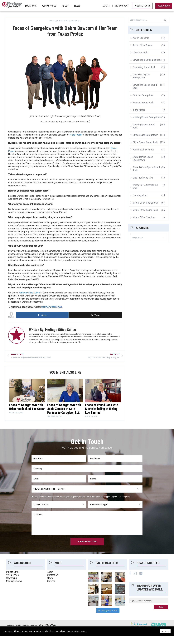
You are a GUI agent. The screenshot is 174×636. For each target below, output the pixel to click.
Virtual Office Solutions (144, 217)
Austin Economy (141, 37)
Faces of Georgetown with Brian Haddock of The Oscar (27, 407)
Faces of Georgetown (143, 95)
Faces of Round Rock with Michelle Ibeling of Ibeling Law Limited (101, 409)
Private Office (13, 572)
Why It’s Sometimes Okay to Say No (103, 357)
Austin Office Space (142, 45)
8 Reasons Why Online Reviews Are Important (31, 357)
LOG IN (106, 6)
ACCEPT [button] (165, 631)
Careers (51, 581)
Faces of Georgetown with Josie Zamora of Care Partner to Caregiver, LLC (64, 409)
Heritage (12, 5)
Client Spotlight (140, 52)
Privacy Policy (80, 631)
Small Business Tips (143, 177)
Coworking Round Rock (144, 67)
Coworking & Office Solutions (147, 59)
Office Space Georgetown (145, 134)
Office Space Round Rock (145, 142)
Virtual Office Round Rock (145, 210)
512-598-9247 (121, 6)
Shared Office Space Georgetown (143, 158)
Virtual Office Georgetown (145, 202)
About (50, 572)
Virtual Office (12, 575)
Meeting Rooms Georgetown (147, 117)
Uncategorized (140, 195)
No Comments (75, 21)
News (50, 578)
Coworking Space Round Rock (145, 86)
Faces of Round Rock (143, 102)
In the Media (139, 109)
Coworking (11, 578)
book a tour (163, 5)
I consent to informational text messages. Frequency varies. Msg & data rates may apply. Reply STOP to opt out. (82, 497)
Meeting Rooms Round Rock (144, 126)
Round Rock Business (143, 149)
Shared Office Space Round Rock (146, 169)
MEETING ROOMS (142, 5)
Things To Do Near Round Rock (145, 186)
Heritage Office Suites (29, 292)
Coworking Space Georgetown (141, 76)
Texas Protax (75, 134)
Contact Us (52, 575)
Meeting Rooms (14, 581)
